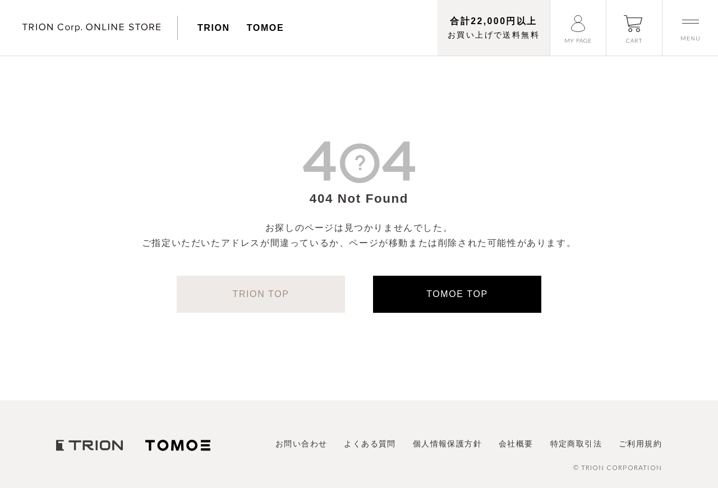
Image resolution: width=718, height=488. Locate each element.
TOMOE (265, 28)
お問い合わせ (301, 444)
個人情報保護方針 (447, 444)
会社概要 (516, 444)
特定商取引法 (576, 444)
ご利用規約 (640, 444)
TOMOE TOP (457, 294)
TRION (213, 28)
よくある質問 (369, 444)
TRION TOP (261, 294)
